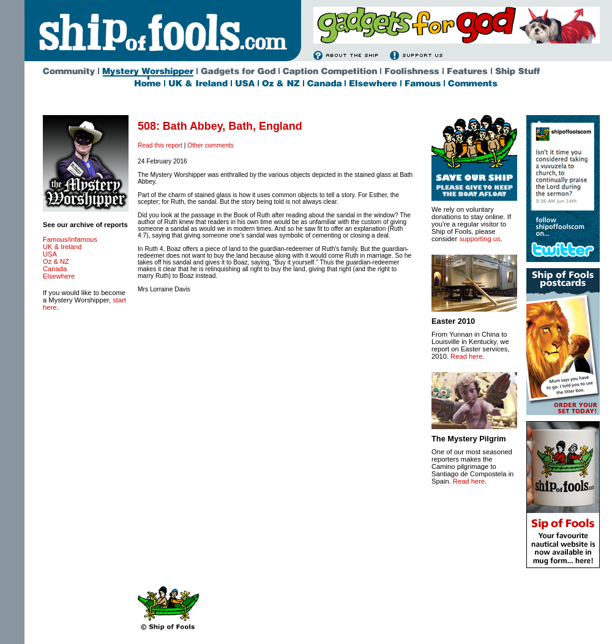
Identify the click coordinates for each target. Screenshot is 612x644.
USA (50, 254)
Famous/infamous (70, 239)
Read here (466, 356)
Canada (55, 268)
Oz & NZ (56, 261)
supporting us (479, 238)
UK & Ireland (62, 246)
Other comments (210, 145)
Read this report (160, 145)
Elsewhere (59, 276)
